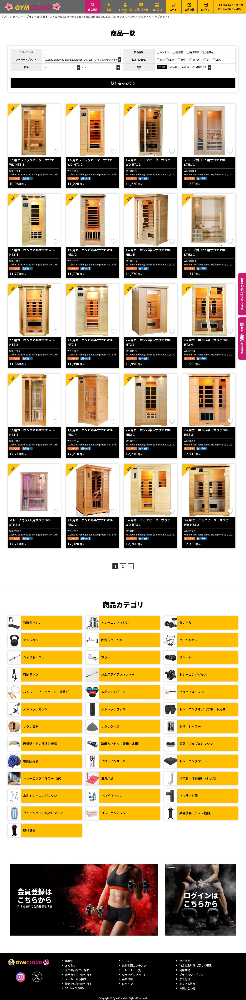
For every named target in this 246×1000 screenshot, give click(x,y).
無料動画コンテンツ (134, 965)
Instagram (20, 977)
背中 (181, 59)
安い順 (161, 67)
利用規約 (184, 970)
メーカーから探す (75, 979)
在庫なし (209, 52)
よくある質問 (187, 984)
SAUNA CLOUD (74, 988)
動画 (109, 9)
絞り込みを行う (123, 82)
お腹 (170, 59)
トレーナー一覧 (131, 970)
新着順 (185, 67)
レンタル (163, 52)
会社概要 (184, 961)
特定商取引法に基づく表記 (195, 965)
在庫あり (193, 52)
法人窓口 (157, 9)
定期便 (178, 52)
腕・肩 (194, 59)
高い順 (173, 67)
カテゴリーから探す (242, 294)
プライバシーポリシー (192, 975)
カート (173, 6)
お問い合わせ (141, 9)
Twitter (37, 977)
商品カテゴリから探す (78, 975)
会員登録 (189, 9)
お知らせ (70, 965)
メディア (127, 961)
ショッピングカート (134, 975)
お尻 (217, 59)
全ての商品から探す (77, 970)
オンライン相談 (125, 11)
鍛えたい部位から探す (242, 338)
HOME (69, 961)
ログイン (205, 9)
